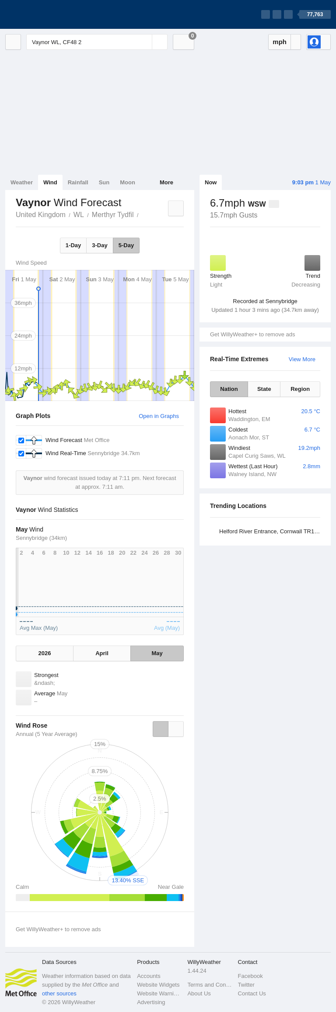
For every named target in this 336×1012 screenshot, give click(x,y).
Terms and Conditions (209, 984)
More (166, 182)
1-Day (73, 245)
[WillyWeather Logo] (46, 14)
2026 (44, 653)
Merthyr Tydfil (113, 214)
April (101, 653)
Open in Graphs (159, 416)
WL (79, 214)
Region (300, 389)
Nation (229, 389)
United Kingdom (41, 214)
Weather (21, 182)
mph (280, 41)
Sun (104, 182)
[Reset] (144, 41)
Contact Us (252, 993)
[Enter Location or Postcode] (97, 42)
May (156, 653)
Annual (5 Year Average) (46, 734)
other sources (59, 993)
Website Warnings (159, 993)
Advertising (151, 1002)
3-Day (99, 245)
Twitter (246, 984)
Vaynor (143, 214)
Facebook (250, 976)
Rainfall (78, 182)
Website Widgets (158, 984)
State (264, 389)
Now (211, 182)
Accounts (148, 976)
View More (302, 359)
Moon (127, 182)
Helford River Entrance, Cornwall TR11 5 (270, 531)
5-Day (126, 245)
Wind (50, 182)
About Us (198, 993)
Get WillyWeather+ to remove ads (252, 334)
